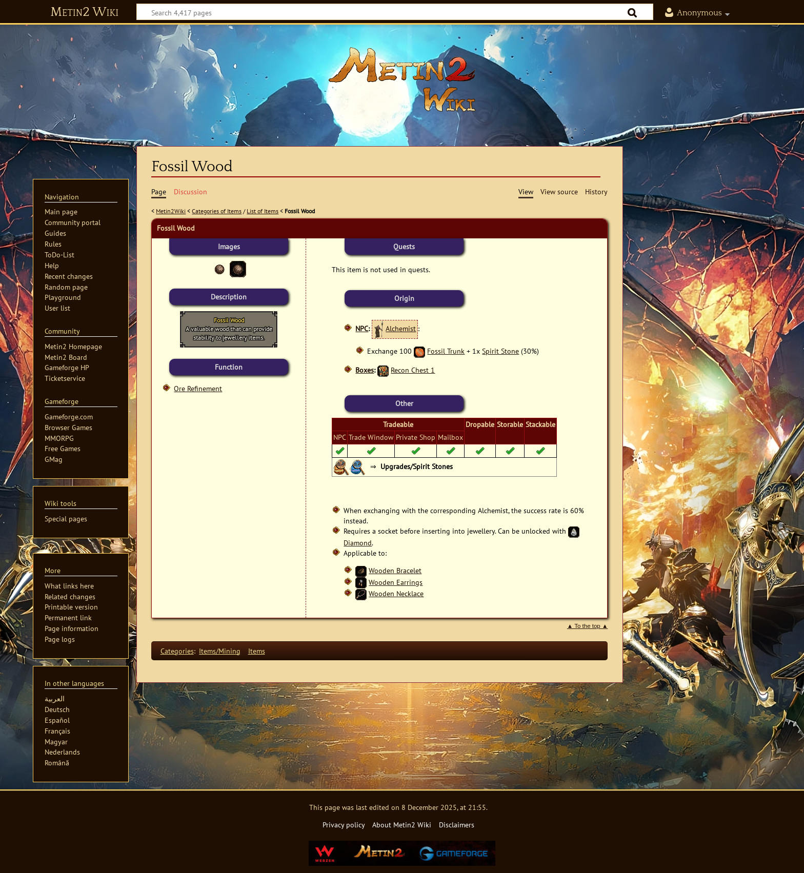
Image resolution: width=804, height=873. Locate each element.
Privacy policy (344, 824)
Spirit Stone (500, 351)
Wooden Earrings (396, 582)
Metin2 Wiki (84, 12)
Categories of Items (217, 211)
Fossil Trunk (446, 351)
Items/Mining (219, 651)
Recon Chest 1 (413, 370)
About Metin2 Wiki (401, 824)
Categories (177, 651)
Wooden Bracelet (395, 570)
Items (256, 651)
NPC (361, 328)
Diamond (358, 542)
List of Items (262, 211)
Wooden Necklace (396, 593)
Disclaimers (456, 824)
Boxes (364, 370)
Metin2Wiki (171, 211)
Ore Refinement (198, 388)
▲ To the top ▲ (587, 626)
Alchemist (401, 328)
